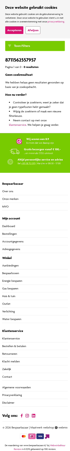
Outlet (6, 303)
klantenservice (17, 125)
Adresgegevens (11, 249)
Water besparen (11, 319)
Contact (7, 376)
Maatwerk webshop (42, 427)
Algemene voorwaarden (16, 387)
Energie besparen (12, 281)
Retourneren (9, 353)
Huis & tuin (8, 296)
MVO (5, 206)
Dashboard (8, 226)
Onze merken (10, 199)
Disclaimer (8, 402)
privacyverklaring (56, 21)
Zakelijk (6, 369)
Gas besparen (10, 288)
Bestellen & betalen (14, 346)
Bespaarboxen (10, 273)
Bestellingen (9, 233)
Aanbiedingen (10, 265)
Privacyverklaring (12, 395)
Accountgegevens (13, 241)
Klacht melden (11, 361)
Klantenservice (11, 338)
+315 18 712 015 (28, 163)
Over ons (7, 191)
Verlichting (8, 311)
